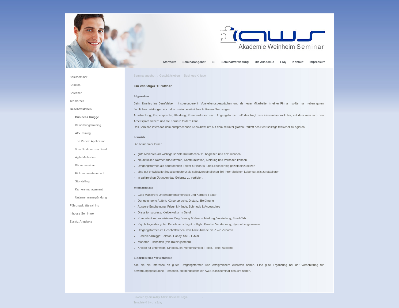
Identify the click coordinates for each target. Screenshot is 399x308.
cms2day (154, 297)
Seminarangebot (144, 75)
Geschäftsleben (169, 75)
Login (184, 297)
